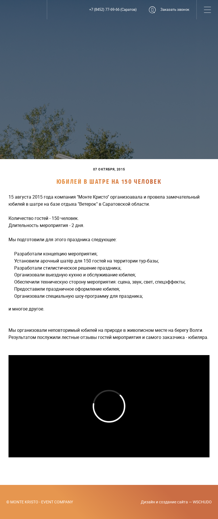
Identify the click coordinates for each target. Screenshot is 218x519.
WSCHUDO (202, 502)
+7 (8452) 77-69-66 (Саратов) (113, 10)
